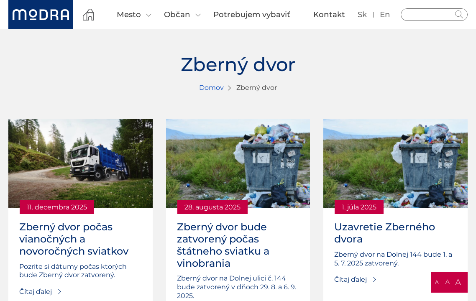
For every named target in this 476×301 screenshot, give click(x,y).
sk (362, 14)
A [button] (437, 282)
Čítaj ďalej (35, 292)
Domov (211, 88)
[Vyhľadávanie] (434, 14)
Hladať (459, 14)
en (385, 14)
